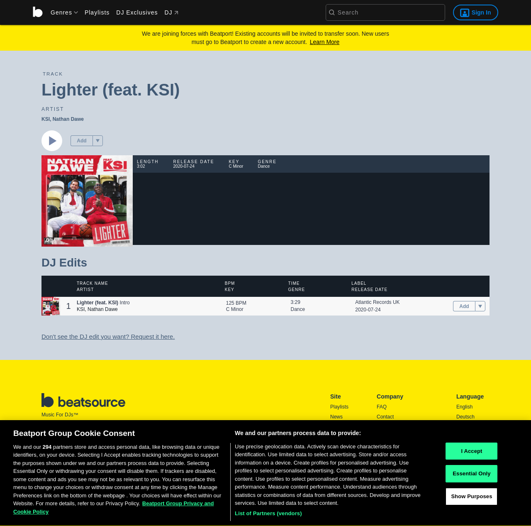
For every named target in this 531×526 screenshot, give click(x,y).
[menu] (61, 12)
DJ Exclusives (137, 12)
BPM (230, 283)
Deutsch (465, 417)
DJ (171, 12)
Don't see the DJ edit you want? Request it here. (108, 336)
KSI (45, 119)
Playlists (97, 12)
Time (294, 283)
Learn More (325, 42)
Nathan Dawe (68, 119)
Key (229, 289)
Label (358, 283)
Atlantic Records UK (377, 302)
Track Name (92, 283)
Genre (296, 289)
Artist (85, 289)
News (336, 417)
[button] (98, 140)
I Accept (471, 455)
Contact (385, 417)
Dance (298, 309)
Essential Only (471, 478)
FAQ (382, 407)
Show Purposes (471, 500)
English (464, 407)
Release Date (369, 289)
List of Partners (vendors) (268, 517)
